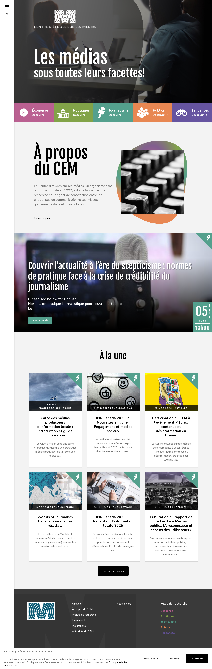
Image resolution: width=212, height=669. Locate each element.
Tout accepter (197, 656)
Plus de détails (40, 320)
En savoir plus (43, 218)
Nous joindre (123, 604)
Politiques (167, 616)
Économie (167, 611)
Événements (79, 620)
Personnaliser (151, 656)
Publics (165, 627)
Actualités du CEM (83, 631)
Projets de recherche (84, 615)
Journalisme (168, 622)
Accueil (76, 604)
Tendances (168, 633)
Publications (79, 626)
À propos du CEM (82, 609)
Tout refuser (174, 656)
